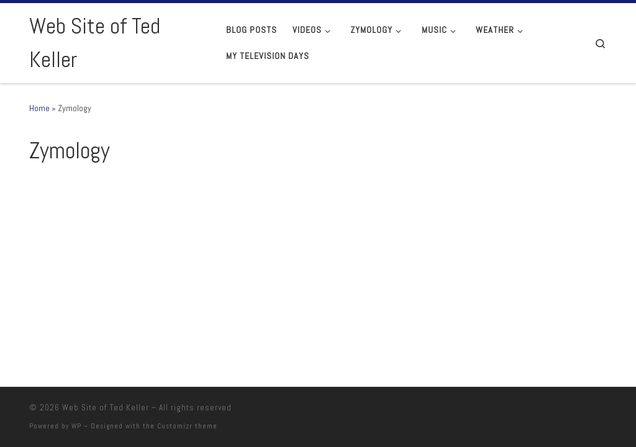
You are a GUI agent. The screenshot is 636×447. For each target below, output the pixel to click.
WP (76, 426)
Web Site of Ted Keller (105, 407)
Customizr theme (187, 426)
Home (39, 108)
